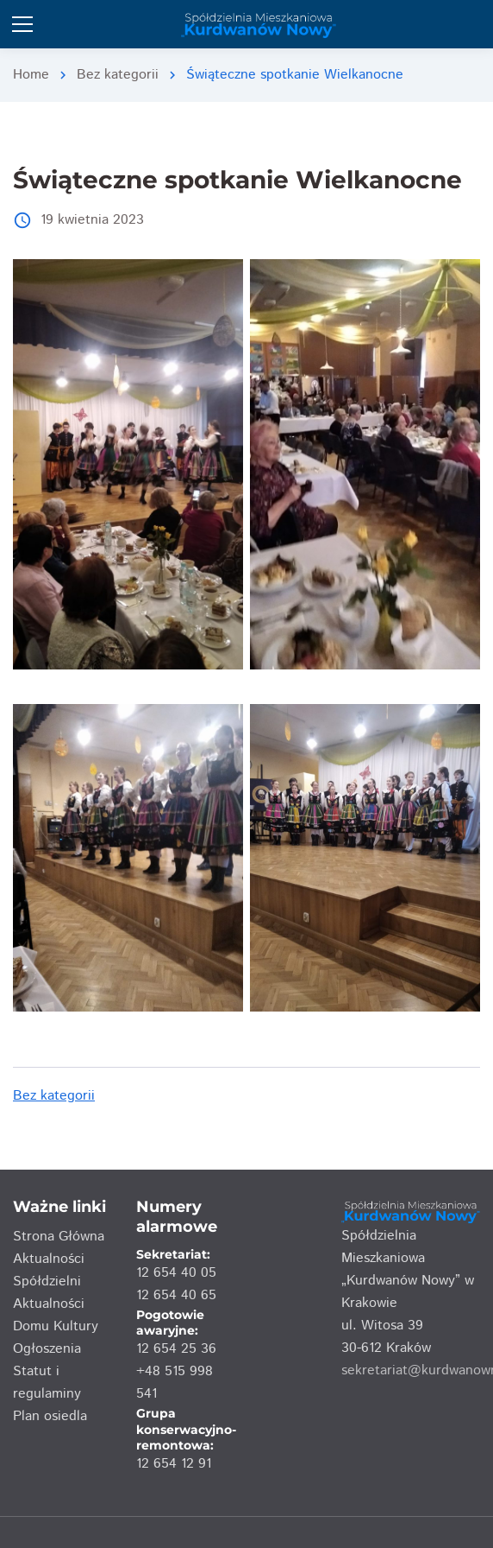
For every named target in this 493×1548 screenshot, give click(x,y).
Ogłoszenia (47, 1349)
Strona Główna (58, 1237)
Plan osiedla (50, 1416)
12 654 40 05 (176, 1273)
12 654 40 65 (176, 1295)
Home (31, 75)
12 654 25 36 (176, 1349)
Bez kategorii (118, 75)
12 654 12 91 (173, 1464)
